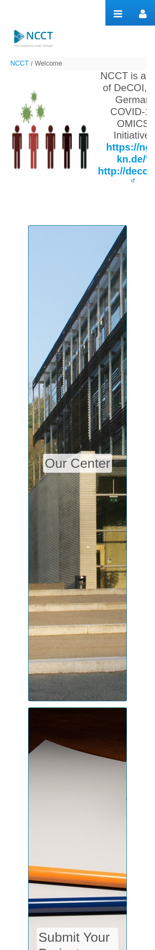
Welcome (48, 63)
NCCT (19, 63)
